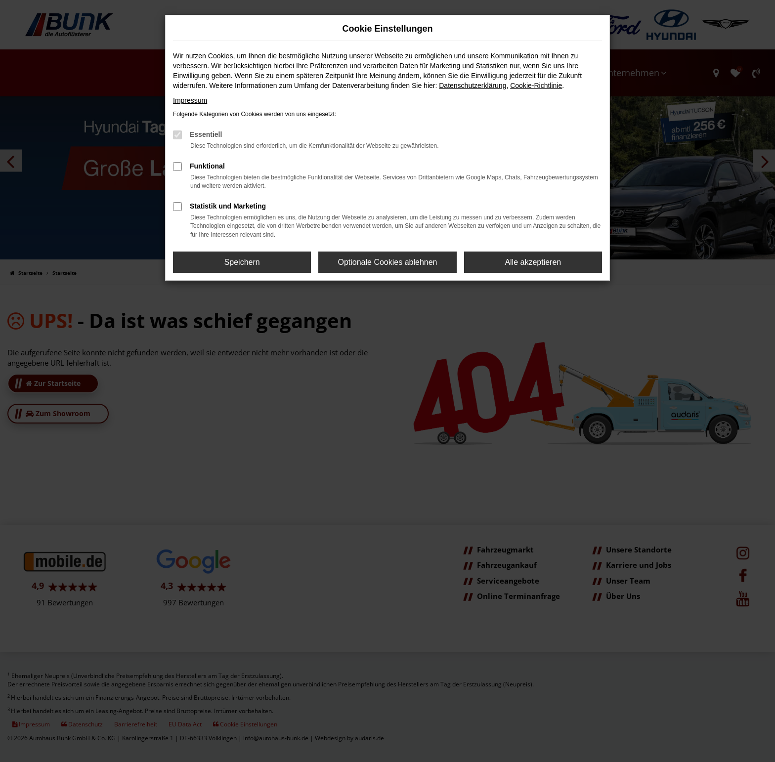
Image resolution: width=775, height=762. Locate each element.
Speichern (242, 262)
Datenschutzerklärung (472, 85)
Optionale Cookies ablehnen (387, 262)
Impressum (190, 100)
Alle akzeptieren (533, 262)
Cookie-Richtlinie (536, 85)
